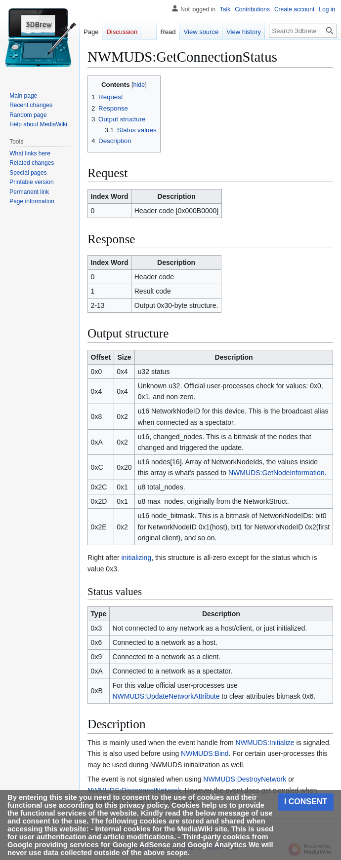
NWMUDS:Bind (204, 753)
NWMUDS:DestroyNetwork (244, 779)
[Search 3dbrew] (303, 31)
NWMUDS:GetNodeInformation (276, 473)
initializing (136, 557)
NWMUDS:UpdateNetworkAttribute (165, 696)
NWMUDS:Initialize (265, 743)
